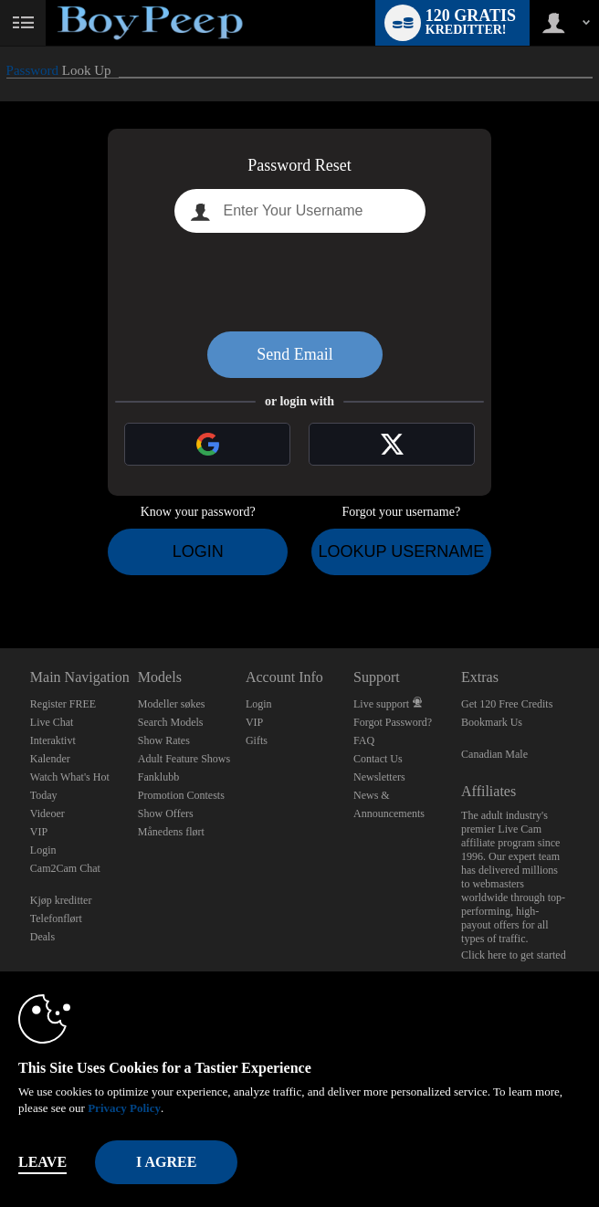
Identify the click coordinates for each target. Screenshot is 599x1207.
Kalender (50, 758)
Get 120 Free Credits (506, 704)
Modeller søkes (171, 704)
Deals (42, 936)
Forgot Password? (392, 722)
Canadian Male (494, 754)
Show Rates (164, 740)
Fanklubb (158, 777)
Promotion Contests (181, 795)
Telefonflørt (56, 918)
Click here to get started (513, 955)
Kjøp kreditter (61, 900)
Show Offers (166, 813)
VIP (38, 831)
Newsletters (379, 777)
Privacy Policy (124, 1108)
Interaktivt (53, 740)
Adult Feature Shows (184, 758)
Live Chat (52, 722)
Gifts (257, 740)
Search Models (171, 722)
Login (198, 551)
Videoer (47, 813)
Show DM (0, 580)
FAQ (363, 740)
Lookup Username (401, 551)
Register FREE (63, 704)
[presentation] (299, 282)
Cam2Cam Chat (65, 868)
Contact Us (378, 758)
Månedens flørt (171, 831)
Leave (42, 1162)
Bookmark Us (491, 722)
